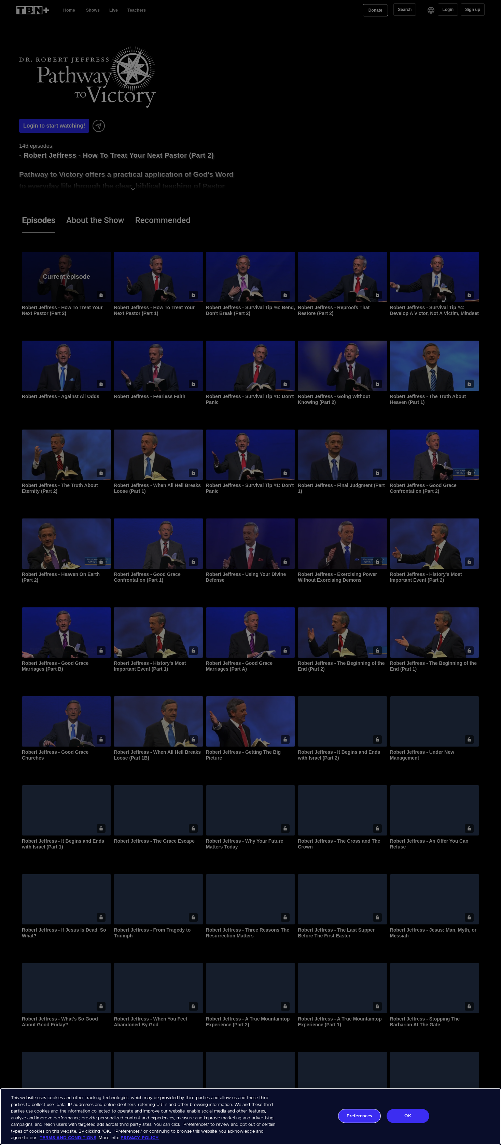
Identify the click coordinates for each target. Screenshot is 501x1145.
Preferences (359, 1116)
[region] (250, 1116)
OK (407, 1116)
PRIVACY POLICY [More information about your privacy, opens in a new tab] (140, 1138)
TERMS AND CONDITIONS (68, 1138)
